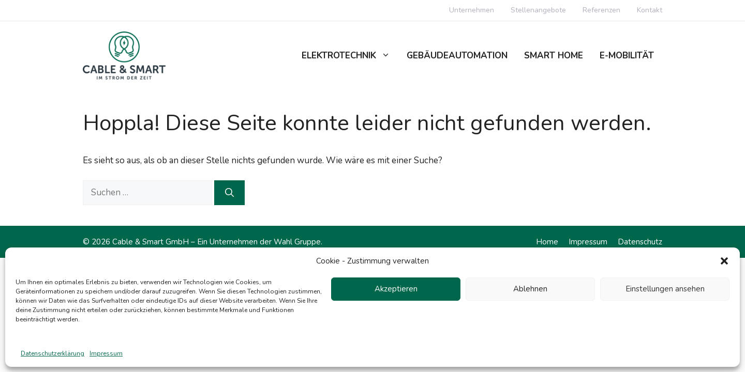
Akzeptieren (396, 289)
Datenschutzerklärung (52, 353)
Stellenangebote (538, 10)
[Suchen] (229, 192)
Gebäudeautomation (457, 55)
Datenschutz (640, 242)
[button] (724, 261)
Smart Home (553, 55)
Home (547, 242)
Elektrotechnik (350, 55)
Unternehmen (471, 10)
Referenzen (601, 10)
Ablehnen (530, 289)
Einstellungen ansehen (665, 289)
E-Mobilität (627, 55)
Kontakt (649, 10)
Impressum (106, 353)
